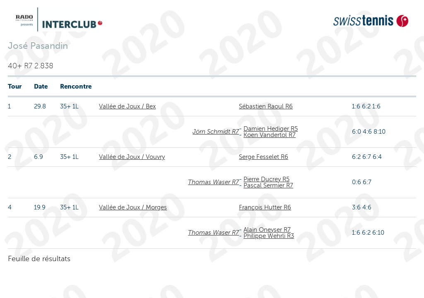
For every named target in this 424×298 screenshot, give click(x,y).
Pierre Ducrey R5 (266, 179)
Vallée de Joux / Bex (127, 106)
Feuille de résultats (39, 259)
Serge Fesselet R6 (263, 157)
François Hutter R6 (265, 207)
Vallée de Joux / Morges (133, 207)
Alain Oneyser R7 (267, 229)
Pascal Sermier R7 (268, 185)
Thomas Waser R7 (213, 182)
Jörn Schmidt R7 (216, 131)
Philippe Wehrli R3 (268, 236)
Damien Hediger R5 (270, 128)
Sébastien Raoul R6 (266, 106)
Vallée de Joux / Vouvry (132, 157)
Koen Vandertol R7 (269, 135)
